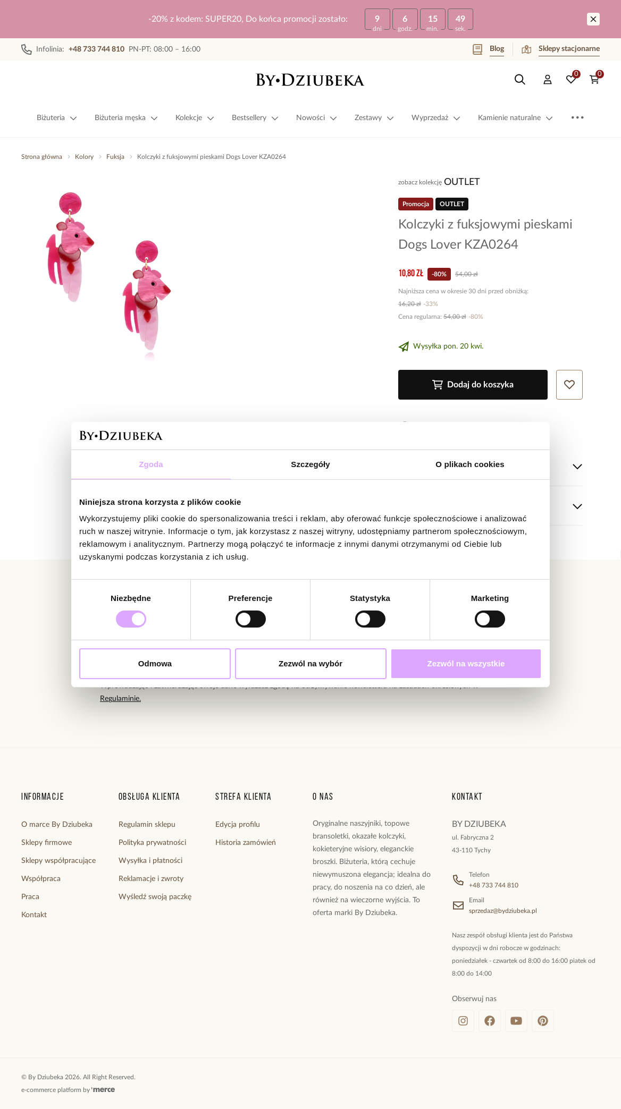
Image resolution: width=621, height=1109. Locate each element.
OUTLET (462, 182)
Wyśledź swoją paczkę (155, 897)
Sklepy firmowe (46, 842)
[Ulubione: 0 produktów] (571, 79)
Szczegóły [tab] (310, 464)
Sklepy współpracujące (58, 861)
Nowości (317, 118)
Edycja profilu (237, 824)
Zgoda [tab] (151, 464)
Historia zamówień (245, 842)
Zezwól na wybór (310, 663)
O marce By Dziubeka (57, 824)
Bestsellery (255, 118)
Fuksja (115, 157)
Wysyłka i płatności (150, 861)
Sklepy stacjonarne (561, 49)
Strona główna (41, 157)
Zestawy (375, 118)
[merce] (103, 1090)
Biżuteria (57, 118)
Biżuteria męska (126, 118)
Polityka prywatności (152, 842)
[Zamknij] (593, 19)
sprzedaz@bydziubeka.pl (503, 911)
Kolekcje (195, 118)
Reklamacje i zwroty (151, 879)
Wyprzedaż (436, 118)
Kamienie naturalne (515, 118)
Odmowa (155, 663)
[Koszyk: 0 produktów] (594, 79)
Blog (488, 49)
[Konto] (547, 79)
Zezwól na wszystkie (466, 663)
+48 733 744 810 (493, 885)
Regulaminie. (120, 698)
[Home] (310, 79)
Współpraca (41, 879)
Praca (30, 897)
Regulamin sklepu (147, 824)
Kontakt (34, 915)
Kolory (84, 157)
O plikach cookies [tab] (469, 464)
